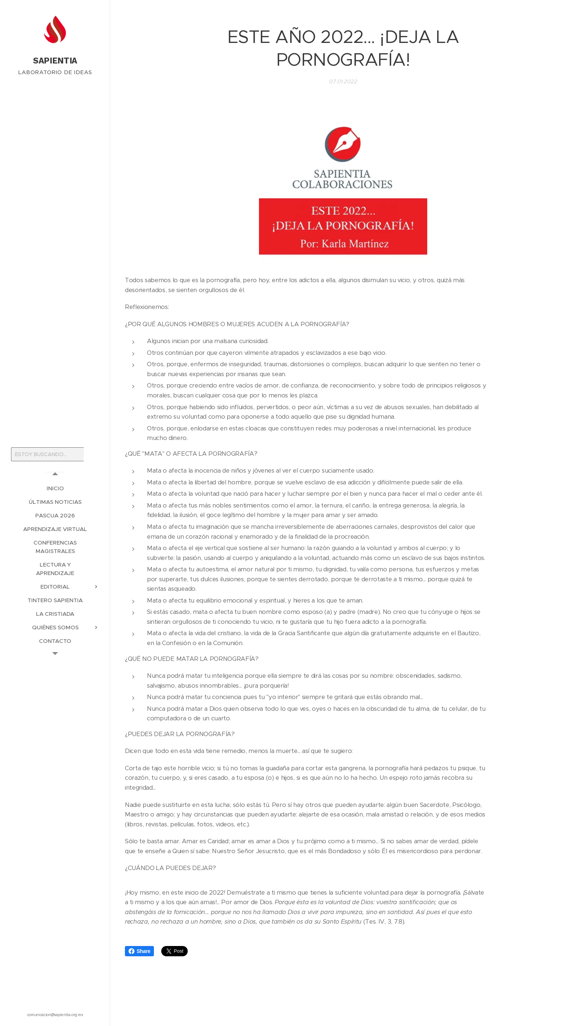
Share (139, 951)
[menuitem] (55, 488)
